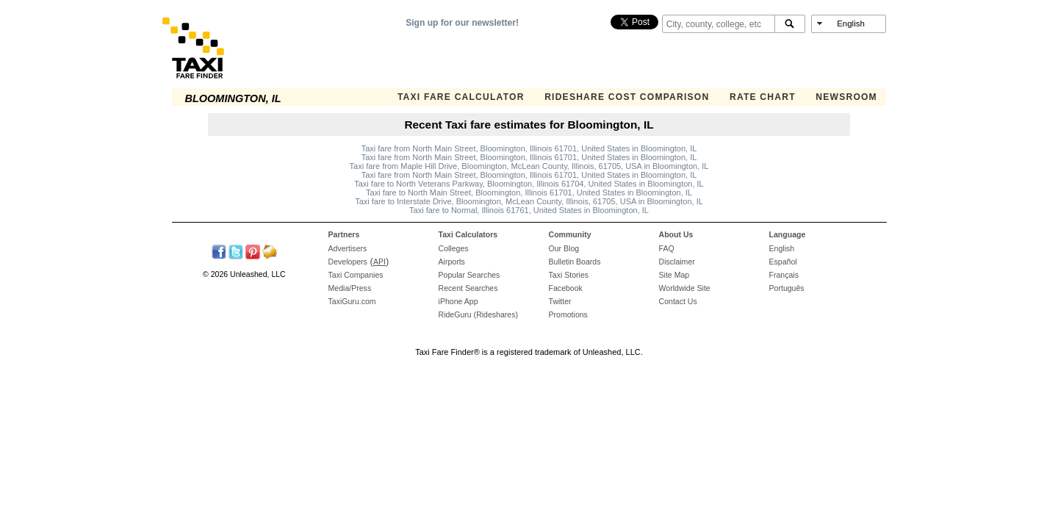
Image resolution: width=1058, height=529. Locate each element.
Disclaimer (677, 261)
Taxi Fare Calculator (461, 97)
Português (787, 288)
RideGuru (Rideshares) (478, 314)
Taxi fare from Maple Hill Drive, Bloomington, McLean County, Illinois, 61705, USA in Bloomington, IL (529, 166)
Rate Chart (763, 97)
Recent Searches (468, 288)
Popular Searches (469, 274)
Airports (452, 261)
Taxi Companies (356, 274)
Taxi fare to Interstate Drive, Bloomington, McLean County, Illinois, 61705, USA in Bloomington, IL (529, 201)
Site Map (674, 274)
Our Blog (564, 248)
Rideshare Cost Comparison (626, 97)
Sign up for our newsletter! (462, 23)
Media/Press (350, 288)
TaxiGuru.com (352, 301)
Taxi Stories (569, 274)
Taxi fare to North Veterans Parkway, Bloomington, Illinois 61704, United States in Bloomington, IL (529, 183)
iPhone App (458, 301)
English (782, 248)
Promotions (568, 314)
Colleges (454, 248)
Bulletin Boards (575, 261)
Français (784, 274)
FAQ (666, 248)
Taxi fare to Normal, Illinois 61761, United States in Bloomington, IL (529, 210)
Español (783, 261)
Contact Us (678, 301)
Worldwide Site (684, 288)
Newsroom (846, 97)
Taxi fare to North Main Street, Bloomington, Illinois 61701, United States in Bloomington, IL (529, 192)
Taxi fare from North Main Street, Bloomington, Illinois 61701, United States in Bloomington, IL (529, 148)
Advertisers (347, 248)
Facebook (566, 288)
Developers (347, 261)
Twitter (560, 301)
